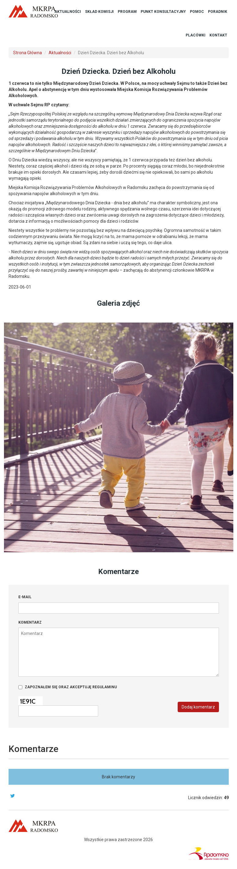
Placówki (196, 35)
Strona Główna (27, 52)
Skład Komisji (99, 11)
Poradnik (217, 11)
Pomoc (197, 11)
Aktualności (67, 11)
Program (127, 11)
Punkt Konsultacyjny (163, 11)
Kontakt (218, 35)
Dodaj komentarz (198, 707)
